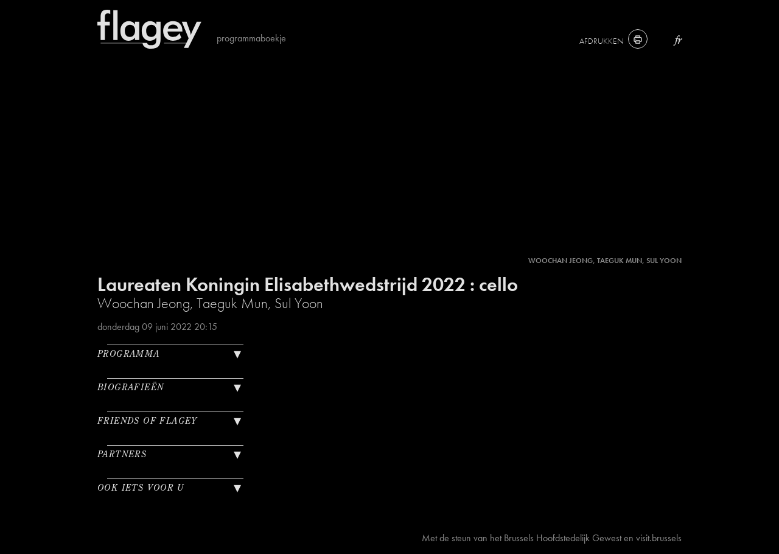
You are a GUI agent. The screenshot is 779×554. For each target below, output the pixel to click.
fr (678, 40)
